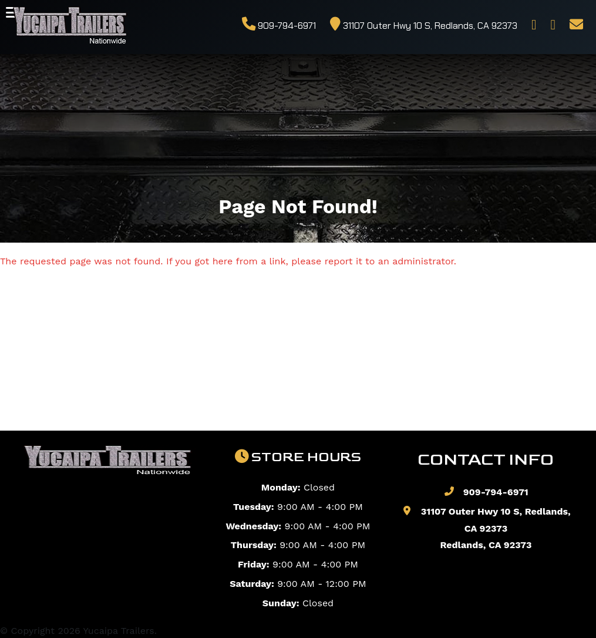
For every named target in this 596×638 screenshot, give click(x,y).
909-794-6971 (279, 25)
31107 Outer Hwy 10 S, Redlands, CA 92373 (423, 25)
